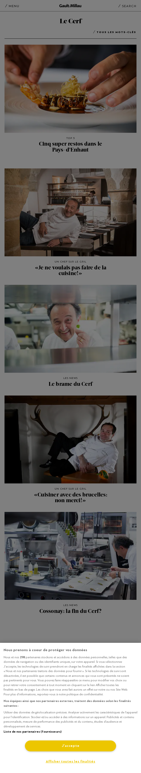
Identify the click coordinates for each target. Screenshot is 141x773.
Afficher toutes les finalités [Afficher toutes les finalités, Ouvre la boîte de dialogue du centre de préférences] (70, 761)
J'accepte (70, 746)
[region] (70, 708)
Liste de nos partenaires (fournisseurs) (32, 732)
